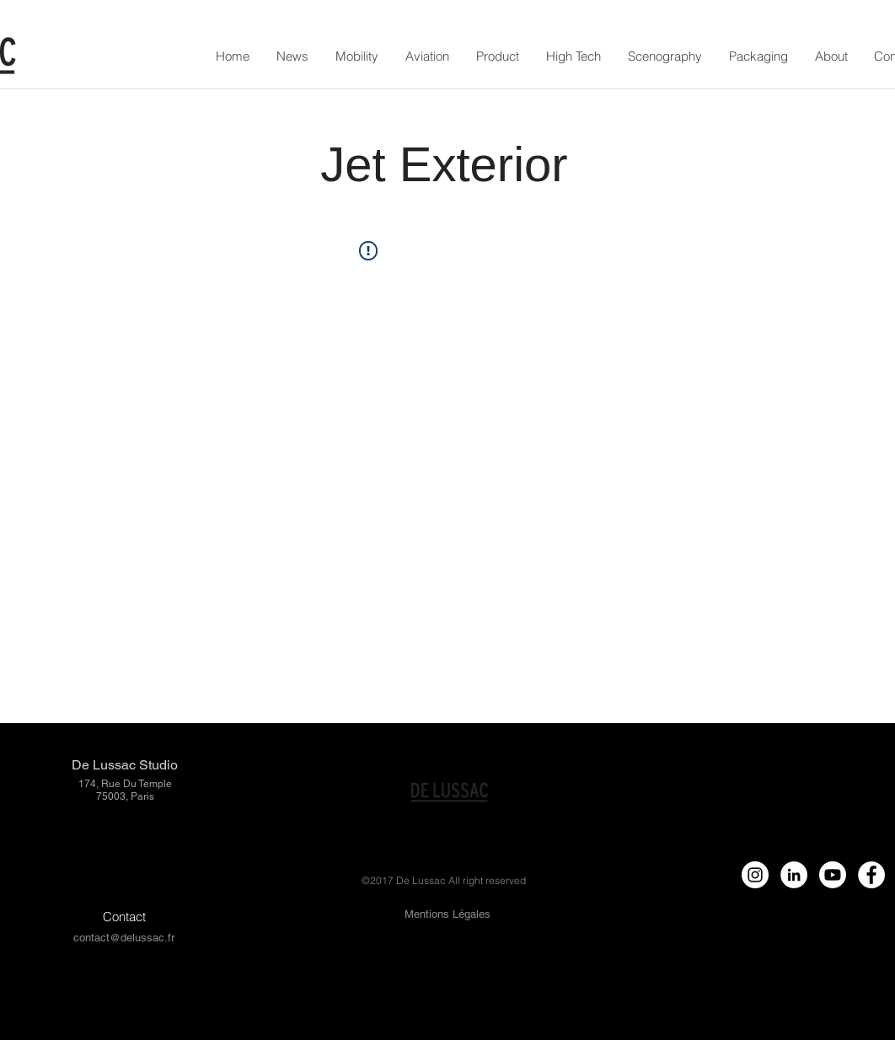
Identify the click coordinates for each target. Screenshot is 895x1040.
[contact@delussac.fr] (123, 938)
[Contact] (124, 916)
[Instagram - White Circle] (755, 874)
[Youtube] (832, 874)
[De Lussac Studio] (124, 765)
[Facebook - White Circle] (871, 874)
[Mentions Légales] (447, 915)
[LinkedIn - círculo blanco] (793, 874)
